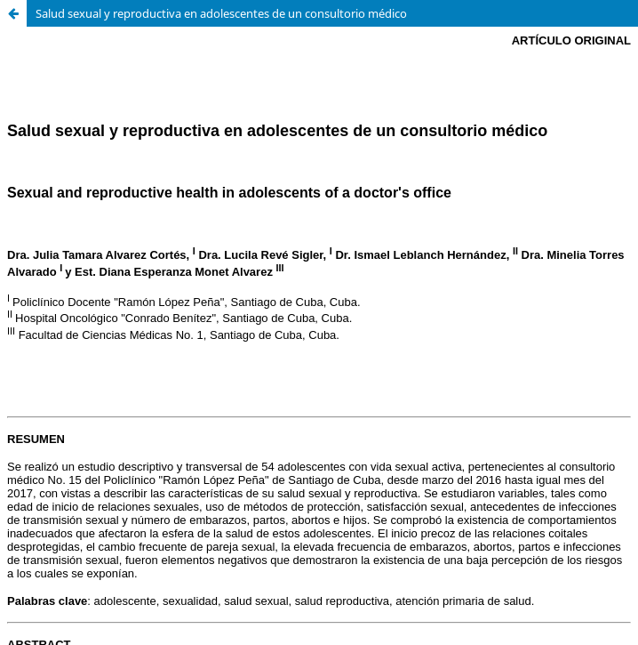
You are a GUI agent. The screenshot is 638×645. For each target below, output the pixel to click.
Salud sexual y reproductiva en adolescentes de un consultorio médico (221, 13)
